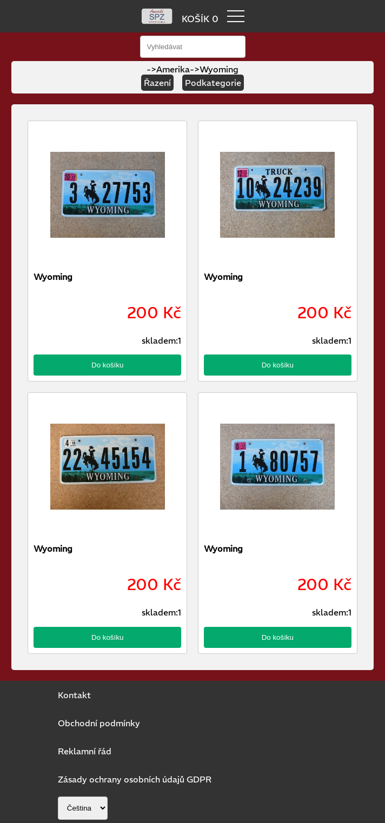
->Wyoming (214, 69)
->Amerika (168, 69)
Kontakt (74, 695)
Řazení (157, 82)
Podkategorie (213, 82)
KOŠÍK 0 (200, 19)
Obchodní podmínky (99, 723)
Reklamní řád (84, 751)
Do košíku (107, 365)
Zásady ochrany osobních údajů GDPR (134, 779)
